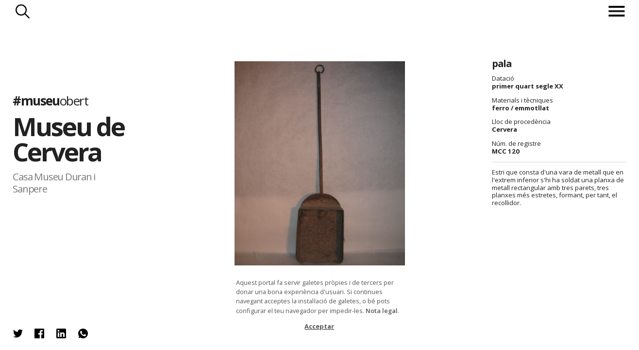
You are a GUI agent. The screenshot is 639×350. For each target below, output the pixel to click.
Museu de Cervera (68, 139)
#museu (50, 100)
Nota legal (382, 310)
